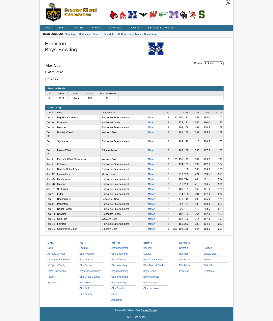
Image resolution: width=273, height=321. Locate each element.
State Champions (56, 271)
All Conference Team (129, 34)
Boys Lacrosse (151, 282)
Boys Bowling (118, 282)
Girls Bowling (118, 288)
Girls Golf (84, 288)
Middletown (185, 265)
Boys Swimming (119, 271)
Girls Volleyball (87, 253)
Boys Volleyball (151, 276)
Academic (116, 300)
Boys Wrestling (119, 259)
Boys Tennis (149, 271)
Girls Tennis (85, 294)
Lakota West (185, 259)
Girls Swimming (119, 276)
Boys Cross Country (90, 271)
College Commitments (59, 259)
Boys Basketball (119, 248)
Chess (114, 294)
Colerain (183, 248)
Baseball (147, 248)
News (50, 248)
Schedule (109, 34)
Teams (96, 34)
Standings (70, 34)
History (51, 276)
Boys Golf (84, 282)
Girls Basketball (119, 253)
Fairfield (208, 248)
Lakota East (210, 253)
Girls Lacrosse (151, 288)
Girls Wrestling (119, 265)
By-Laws (52, 282)
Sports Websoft (149, 310)
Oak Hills (208, 265)
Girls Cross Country (89, 276)
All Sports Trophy (56, 265)
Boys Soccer (86, 259)
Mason (207, 259)
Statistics (84, 34)
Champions (150, 34)
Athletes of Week (56, 253)
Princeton (184, 271)
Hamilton (183, 253)
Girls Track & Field (153, 265)
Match (151, 117)
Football (83, 248)
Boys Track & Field (153, 259)
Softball (147, 253)
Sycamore (209, 271)
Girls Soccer (85, 265)
